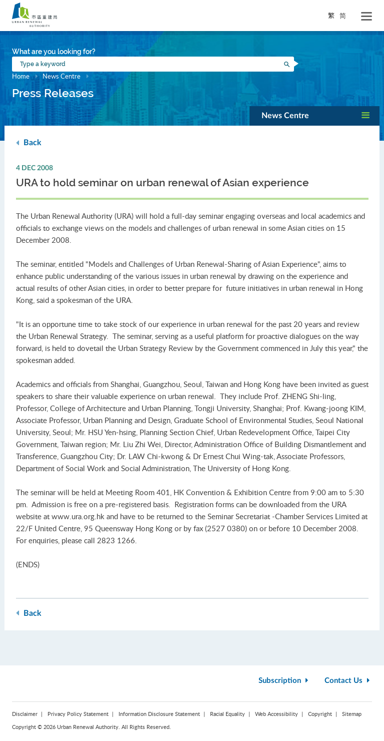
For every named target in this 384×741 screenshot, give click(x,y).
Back (29, 142)
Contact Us (348, 680)
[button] (315, 116)
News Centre (61, 76)
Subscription (284, 680)
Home (21, 76)
